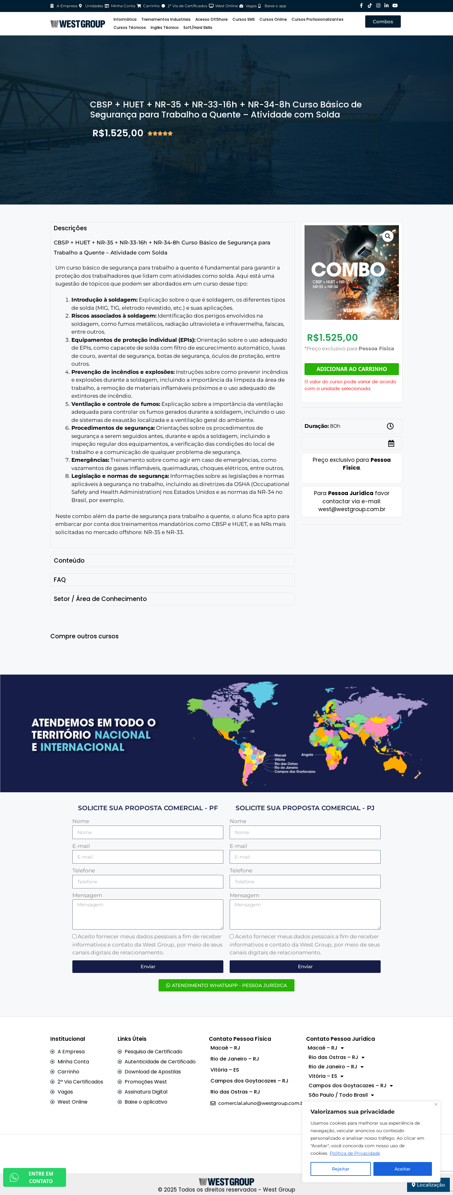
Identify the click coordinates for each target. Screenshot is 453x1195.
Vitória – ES (224, 1069)
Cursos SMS (243, 19)
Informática (125, 19)
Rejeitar (341, 1169)
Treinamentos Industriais (166, 19)
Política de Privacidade (355, 1153)
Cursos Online (273, 19)
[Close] (436, 1104)
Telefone (83, 870)
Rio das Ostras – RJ (235, 1091)
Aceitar (402, 1169)
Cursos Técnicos (130, 27)
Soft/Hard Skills (197, 27)
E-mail (81, 846)
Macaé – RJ (225, 1047)
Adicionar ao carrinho (351, 369)
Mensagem (87, 895)
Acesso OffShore (211, 19)
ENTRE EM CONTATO (31, 1177)
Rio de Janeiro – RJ (234, 1058)
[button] (388, 236)
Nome (80, 821)
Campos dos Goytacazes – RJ (249, 1080)
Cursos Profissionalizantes (318, 19)
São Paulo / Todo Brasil (341, 1095)
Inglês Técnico (165, 27)
